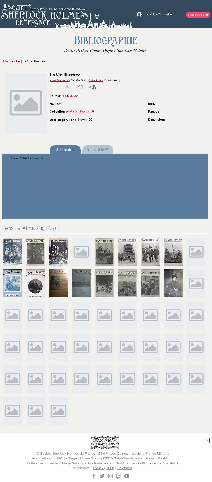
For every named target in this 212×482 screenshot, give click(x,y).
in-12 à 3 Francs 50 (80, 111)
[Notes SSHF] (97, 149)
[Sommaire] (65, 149)
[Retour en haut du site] (206, 440)
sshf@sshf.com (162, 458)
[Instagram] (110, 476)
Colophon (124, 468)
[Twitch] (119, 476)
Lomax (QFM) (103, 468)
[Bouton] (44, 14)
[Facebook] (94, 476)
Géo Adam (96, 80)
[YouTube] (127, 476)
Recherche (11, 61)
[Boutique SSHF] (198, 15)
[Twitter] (102, 476)
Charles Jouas (60, 80)
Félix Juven (71, 95)
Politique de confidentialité (158, 463)
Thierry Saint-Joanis (75, 463)
